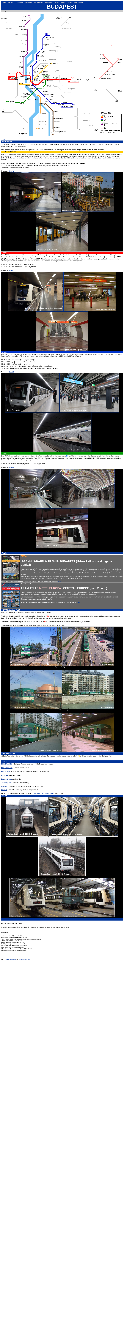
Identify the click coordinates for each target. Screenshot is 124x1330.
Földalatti (4, 786)
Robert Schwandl (24, 959)
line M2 (11, 270)
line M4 (11, 467)
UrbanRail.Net (11, 959)
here (59, 581)
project (6, 771)
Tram (3, 139)
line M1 (11, 171)
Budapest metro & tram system (44, 793)
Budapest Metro (6, 779)
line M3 (11, 372)
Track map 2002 (6, 782)
